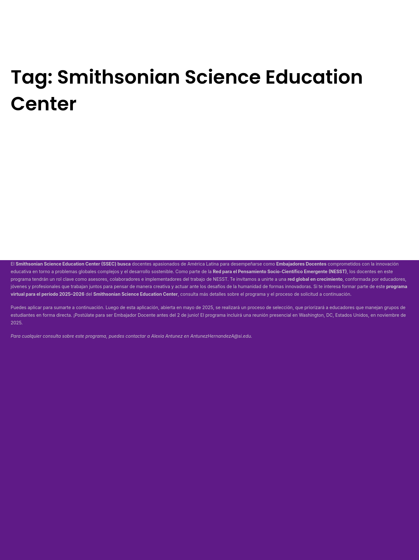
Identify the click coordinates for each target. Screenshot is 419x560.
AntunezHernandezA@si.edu (220, 336)
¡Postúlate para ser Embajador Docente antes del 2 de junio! (136, 315)
